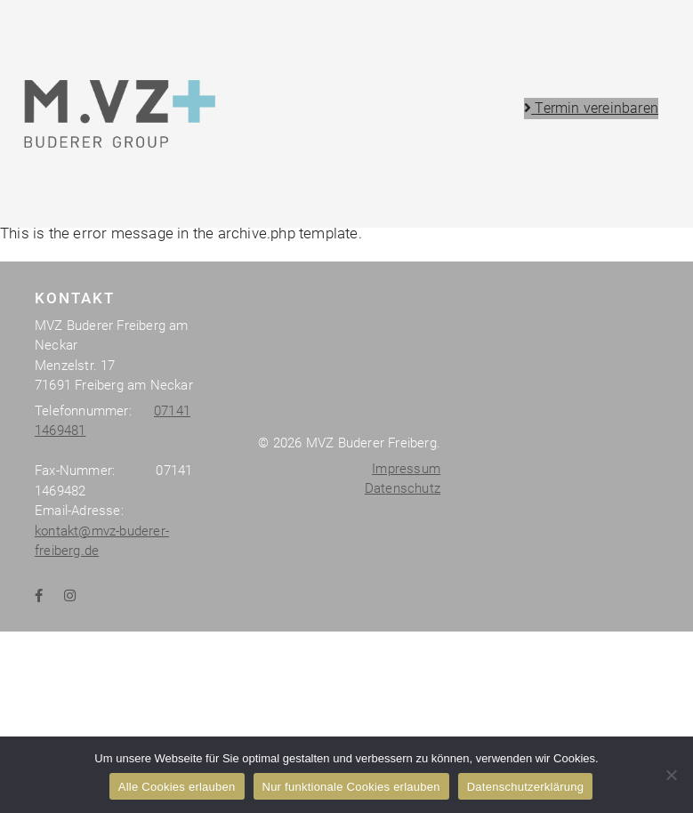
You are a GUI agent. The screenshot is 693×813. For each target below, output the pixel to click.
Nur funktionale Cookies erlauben (351, 786)
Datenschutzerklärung (525, 786)
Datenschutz (402, 716)
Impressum (406, 696)
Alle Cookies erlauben (177, 786)
